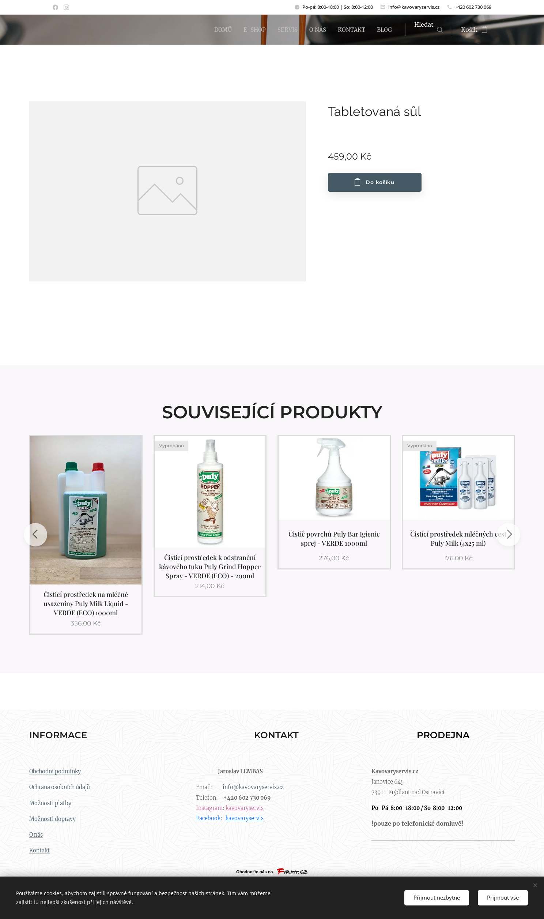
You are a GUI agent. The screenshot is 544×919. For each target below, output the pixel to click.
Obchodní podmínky (55, 771)
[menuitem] (216, 29)
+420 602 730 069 (473, 7)
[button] (428, 29)
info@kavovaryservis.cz (413, 7)
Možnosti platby (50, 803)
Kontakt (39, 850)
